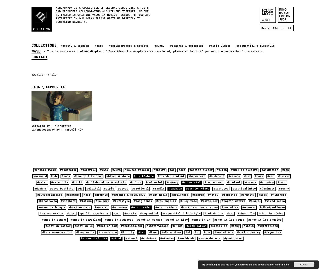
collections (44, 46)
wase (36, 52)
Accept (304, 264)
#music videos (220, 46)
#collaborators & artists (129, 46)
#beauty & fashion (75, 46)
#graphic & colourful (186, 46)
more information (279, 264)
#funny (159, 46)
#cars (99, 46)
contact (39, 58)
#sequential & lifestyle (255, 46)
